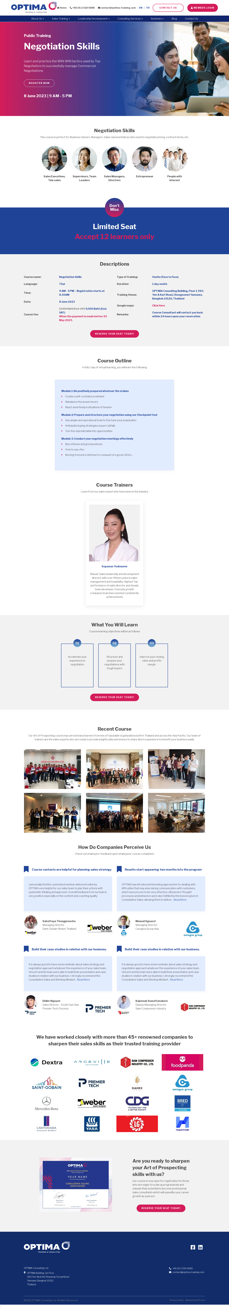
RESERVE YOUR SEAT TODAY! (114, 333)
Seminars (157, 18)
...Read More (179, 899)
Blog (174, 18)
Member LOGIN (202, 7)
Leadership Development (94, 18)
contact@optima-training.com (117, 7)
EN (140, 7)
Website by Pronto (195, 1300)
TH (147, 7)
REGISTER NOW (39, 83)
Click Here (158, 305)
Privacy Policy (177, 1300)
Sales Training (61, 18)
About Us (37, 18)
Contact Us (168, 7)
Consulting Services (130, 18)
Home (62, 7)
